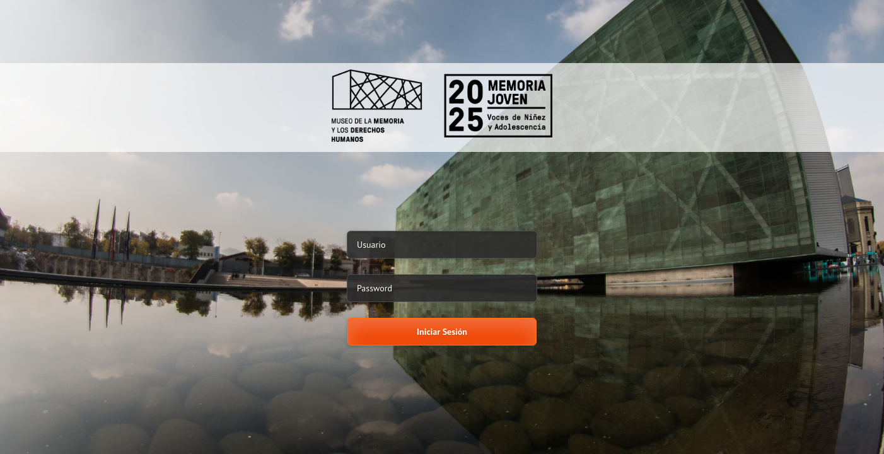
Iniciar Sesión (442, 331)
